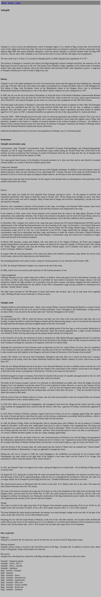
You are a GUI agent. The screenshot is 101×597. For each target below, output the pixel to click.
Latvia (18, 3)
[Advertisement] (50, 30)
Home (4, 3)
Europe (11, 3)
